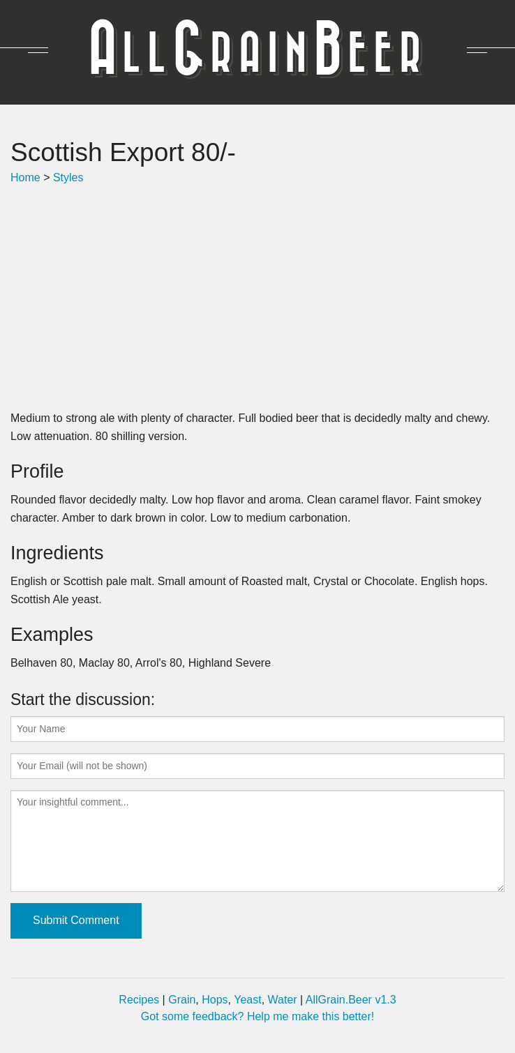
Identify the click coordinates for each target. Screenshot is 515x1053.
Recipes (139, 1000)
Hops (214, 1000)
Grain (181, 1000)
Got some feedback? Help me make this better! (257, 1016)
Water (282, 1000)
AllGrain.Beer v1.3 (351, 1000)
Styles (68, 177)
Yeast (247, 1000)
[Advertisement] (257, 297)
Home (25, 177)
